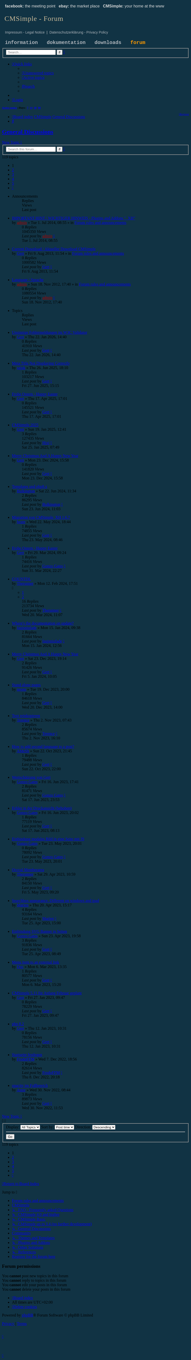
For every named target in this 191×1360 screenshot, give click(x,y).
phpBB (27, 1315)
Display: (23, 1127)
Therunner (25, 583)
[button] (12, 188)
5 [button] (13, 183)
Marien (22, 905)
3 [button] (13, 174)
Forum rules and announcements (100, 222)
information (21, 42)
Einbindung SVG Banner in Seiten (39, 931)
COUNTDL (21, 579)
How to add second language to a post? (43, 746)
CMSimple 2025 (25, 425)
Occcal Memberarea (28, 870)
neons (21, 689)
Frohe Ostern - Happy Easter (35, 394)
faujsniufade (27, 628)
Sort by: (57, 1127)
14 (31, 107)
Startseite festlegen (27, 1055)
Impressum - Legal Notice (25, 32)
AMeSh (23, 751)
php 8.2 (18, 1024)
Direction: (95, 1127)
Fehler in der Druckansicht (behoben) (42, 808)
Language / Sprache (28, 280)
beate (21, 522)
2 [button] (13, 170)
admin (22, 222)
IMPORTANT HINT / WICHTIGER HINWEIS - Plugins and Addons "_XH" (73, 218)
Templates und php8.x (29, 486)
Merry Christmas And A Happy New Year (45, 456)
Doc (20, 967)
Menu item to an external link (35, 962)
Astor (21, 1090)
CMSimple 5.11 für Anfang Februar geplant (47, 993)
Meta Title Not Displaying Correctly (41, 363)
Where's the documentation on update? (43, 623)
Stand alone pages (26, 685)
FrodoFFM (25, 1059)
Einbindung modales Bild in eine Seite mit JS (48, 839)
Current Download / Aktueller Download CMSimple (54, 249)
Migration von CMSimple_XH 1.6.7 (41, 517)
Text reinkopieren (26, 716)
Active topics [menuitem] (9, 107)
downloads (108, 42)
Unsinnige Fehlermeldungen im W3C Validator (49, 332)
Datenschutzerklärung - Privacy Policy (78, 32)
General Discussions (27, 131)
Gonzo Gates (52, 566)
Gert (20, 253)
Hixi (45, 443)
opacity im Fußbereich (30, 1085)
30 (35, 107)
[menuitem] (38, 73)
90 (39, 107)
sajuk (21, 368)
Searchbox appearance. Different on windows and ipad (55, 900)
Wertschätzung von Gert (31, 777)
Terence (23, 720)
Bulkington (26, 491)
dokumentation (66, 42)
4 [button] (13, 179)
